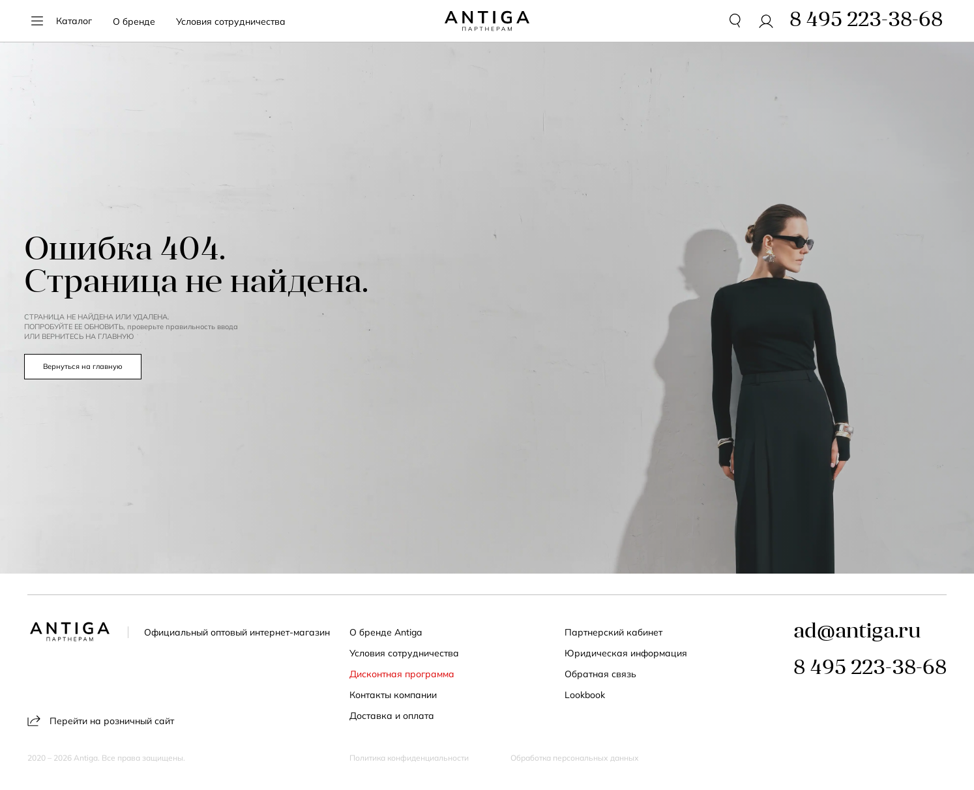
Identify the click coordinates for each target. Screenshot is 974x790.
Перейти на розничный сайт (100, 720)
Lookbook (585, 695)
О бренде (134, 21)
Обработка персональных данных (574, 758)
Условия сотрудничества (231, 21)
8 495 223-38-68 (870, 668)
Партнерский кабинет (613, 632)
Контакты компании (393, 695)
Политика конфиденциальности (409, 758)
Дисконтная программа (401, 674)
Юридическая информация (626, 653)
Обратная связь (600, 674)
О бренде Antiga (385, 632)
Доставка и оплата (391, 716)
